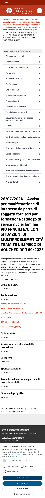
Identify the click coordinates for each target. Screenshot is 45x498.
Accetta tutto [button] (22, 483)
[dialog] (22, 470)
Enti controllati (24, 90)
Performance (24, 84)
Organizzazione (24, 61)
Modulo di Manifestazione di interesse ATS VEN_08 (21, 312)
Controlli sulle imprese (16, 106)
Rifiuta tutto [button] (22, 489)
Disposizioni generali (24, 56)
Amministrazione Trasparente (17, 50)
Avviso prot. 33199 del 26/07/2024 (15, 303)
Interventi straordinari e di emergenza (22, 170)
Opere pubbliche (24, 154)
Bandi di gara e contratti (24, 112)
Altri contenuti (24, 182)
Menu (3, 11)
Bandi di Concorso (24, 78)
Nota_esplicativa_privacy (11, 326)
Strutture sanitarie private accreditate (22, 176)
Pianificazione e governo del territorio (24, 159)
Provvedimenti (24, 101)
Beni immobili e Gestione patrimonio (24, 131)
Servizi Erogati (24, 142)
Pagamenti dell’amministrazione (24, 148)
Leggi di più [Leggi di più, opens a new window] (14, 456)
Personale (24, 73)
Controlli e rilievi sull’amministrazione (24, 137)
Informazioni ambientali (16, 165)
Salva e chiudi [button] (22, 478)
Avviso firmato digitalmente (12, 308)
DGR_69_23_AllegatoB (10, 322)
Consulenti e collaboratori (24, 67)
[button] (22, 494)
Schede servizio (7, 317)
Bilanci (24, 126)
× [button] (42, 445)
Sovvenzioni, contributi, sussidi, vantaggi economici (24, 119)
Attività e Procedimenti (24, 95)
